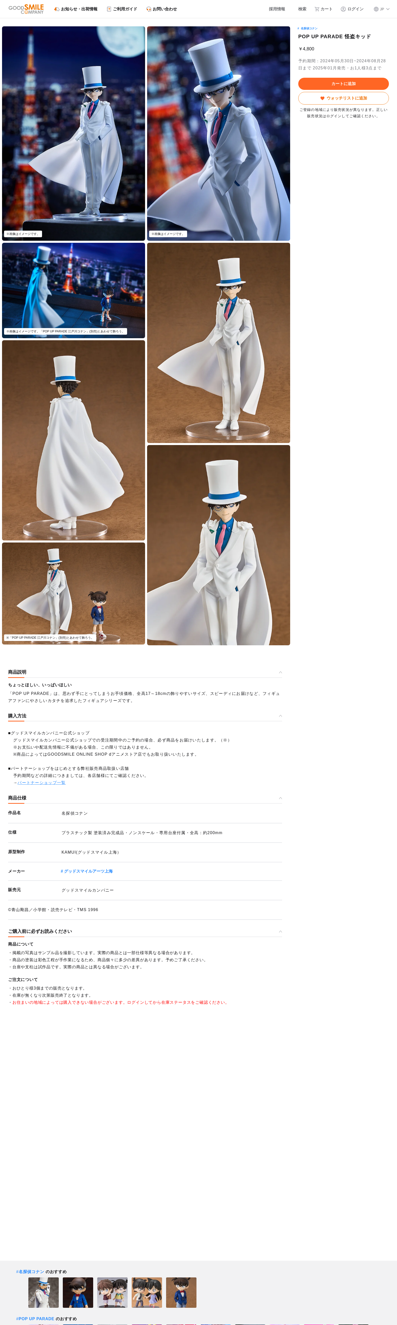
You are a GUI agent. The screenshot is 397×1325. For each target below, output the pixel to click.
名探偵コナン (309, 28)
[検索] (299, 9)
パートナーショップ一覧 (41, 782)
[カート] (323, 9)
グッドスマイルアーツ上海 (88, 871)
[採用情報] (273, 9)
